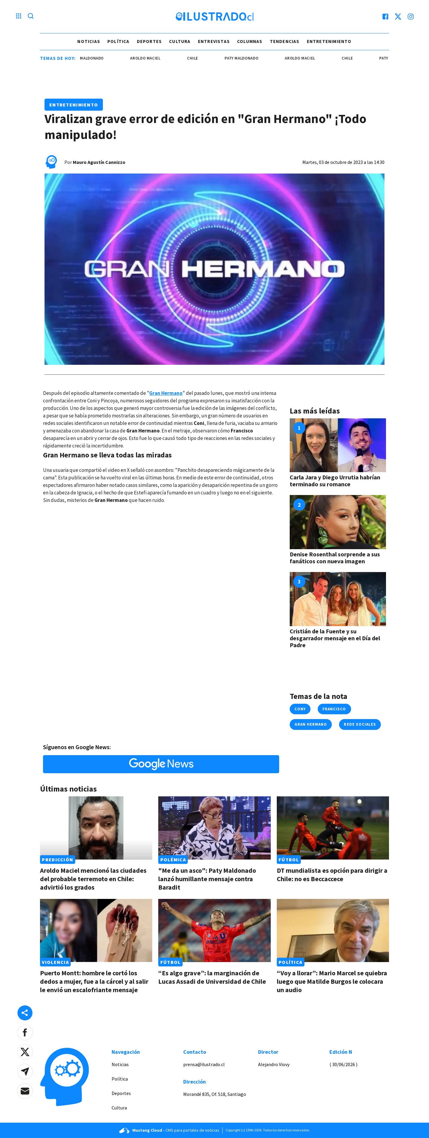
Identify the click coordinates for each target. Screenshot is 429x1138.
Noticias (88, 41)
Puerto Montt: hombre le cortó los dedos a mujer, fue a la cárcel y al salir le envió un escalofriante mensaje (94, 981)
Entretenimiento (329, 41)
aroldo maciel (152, 58)
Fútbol (289, 860)
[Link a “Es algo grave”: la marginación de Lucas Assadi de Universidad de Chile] (214, 930)
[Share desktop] (24, 1012)
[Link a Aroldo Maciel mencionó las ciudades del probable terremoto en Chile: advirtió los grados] (96, 828)
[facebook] (385, 16)
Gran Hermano (311, 724)
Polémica (173, 860)
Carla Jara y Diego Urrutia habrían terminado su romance (335, 480)
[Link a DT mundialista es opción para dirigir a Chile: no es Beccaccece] (333, 828)
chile (199, 58)
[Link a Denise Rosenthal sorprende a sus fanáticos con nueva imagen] (338, 522)
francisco (334, 709)
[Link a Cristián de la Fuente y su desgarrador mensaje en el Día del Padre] (338, 599)
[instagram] (410, 16)
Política (118, 41)
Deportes (149, 41)
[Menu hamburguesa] (18, 16)
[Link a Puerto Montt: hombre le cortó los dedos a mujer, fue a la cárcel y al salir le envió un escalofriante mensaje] (96, 930)
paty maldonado (93, 58)
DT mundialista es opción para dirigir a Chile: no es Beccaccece (332, 874)
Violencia (55, 962)
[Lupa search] (30, 16)
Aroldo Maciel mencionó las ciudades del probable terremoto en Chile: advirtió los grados (93, 878)
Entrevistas (214, 41)
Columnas (250, 41)
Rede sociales (360, 724)
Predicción (57, 860)
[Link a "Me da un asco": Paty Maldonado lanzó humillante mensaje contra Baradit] (214, 828)
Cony (300, 709)
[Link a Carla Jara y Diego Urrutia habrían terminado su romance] (338, 445)
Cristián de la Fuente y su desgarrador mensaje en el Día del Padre (335, 638)
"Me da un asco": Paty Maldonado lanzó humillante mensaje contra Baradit (207, 878)
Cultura (179, 41)
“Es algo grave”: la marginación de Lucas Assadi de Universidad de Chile (212, 977)
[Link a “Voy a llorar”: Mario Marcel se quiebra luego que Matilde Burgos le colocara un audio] (333, 930)
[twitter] (398, 16)
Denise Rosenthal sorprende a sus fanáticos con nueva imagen (335, 557)
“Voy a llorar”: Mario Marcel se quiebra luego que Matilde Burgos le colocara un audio (332, 981)
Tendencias (285, 41)
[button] (24, 1032)
